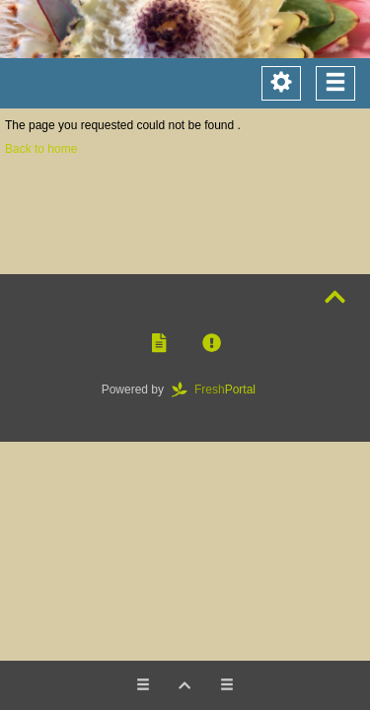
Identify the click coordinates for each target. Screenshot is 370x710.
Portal (220, 389)
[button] (159, 343)
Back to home (41, 149)
